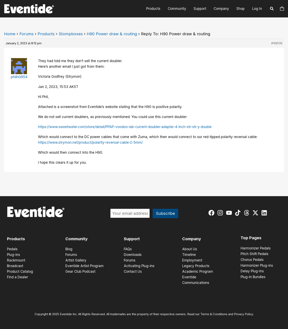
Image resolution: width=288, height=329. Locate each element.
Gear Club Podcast (80, 271)
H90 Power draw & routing (112, 33)
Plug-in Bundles (253, 276)
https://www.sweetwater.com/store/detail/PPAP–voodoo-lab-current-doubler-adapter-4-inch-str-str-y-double (125, 127)
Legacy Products (195, 266)
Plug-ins (13, 255)
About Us (189, 249)
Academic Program (197, 271)
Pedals (12, 249)
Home (9, 33)
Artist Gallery (75, 260)
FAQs (128, 249)
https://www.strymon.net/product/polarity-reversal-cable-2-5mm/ (90, 142)
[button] (272, 9)
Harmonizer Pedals (256, 248)
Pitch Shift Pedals (254, 254)
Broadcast (15, 266)
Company (222, 9)
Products (156, 9)
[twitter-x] (256, 213)
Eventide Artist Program (84, 266)
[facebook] (212, 213)
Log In (257, 9)
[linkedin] (265, 213)
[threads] (247, 213)
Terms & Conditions (213, 314)
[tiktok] (239, 213)
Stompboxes (71, 33)
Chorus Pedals (252, 259)
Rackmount (16, 260)
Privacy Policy (243, 314)
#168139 (276, 43)
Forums (26, 33)
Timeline (189, 255)
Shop (241, 9)
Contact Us (133, 271)
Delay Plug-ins (252, 271)
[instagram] (221, 213)
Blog (68, 249)
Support (201, 9)
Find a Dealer (17, 277)
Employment (192, 260)
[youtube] (230, 213)
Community (179, 9)
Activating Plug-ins (139, 266)
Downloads (133, 255)
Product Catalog (20, 271)
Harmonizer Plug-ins (257, 265)
